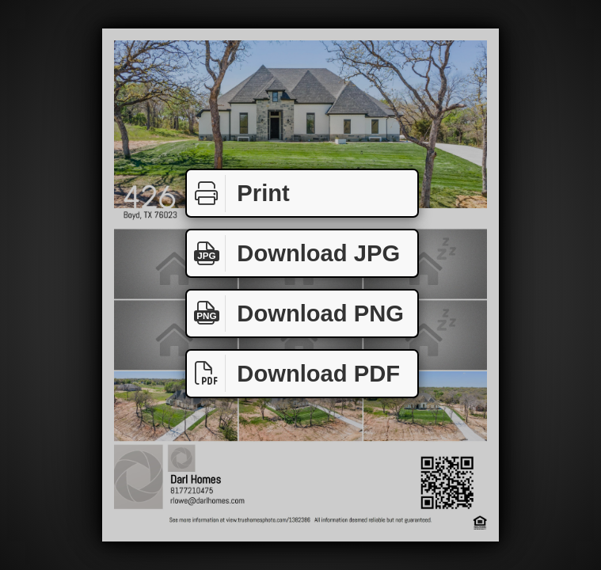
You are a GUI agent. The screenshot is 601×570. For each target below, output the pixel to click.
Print (238, 193)
